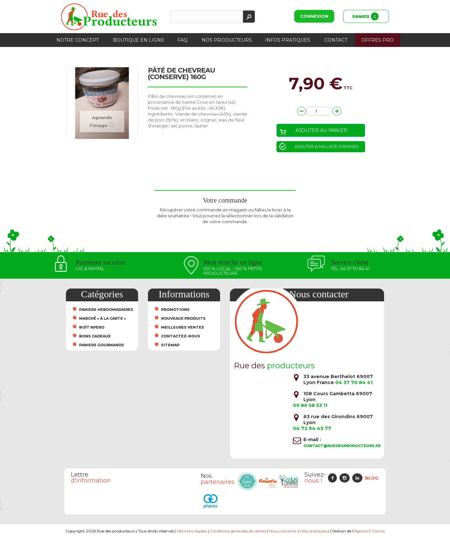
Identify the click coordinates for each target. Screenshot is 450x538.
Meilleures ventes (182, 327)
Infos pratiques (287, 40)
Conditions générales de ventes (237, 530)
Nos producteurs (227, 40)
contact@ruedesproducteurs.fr (341, 445)
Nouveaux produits (183, 318)
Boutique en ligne (138, 40)
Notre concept (77, 40)
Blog (371, 478)
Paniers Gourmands (101, 345)
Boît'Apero (91, 327)
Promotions (175, 310)
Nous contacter (283, 530)
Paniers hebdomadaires (106, 310)
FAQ (182, 40)
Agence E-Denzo (371, 530)
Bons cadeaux (95, 336)
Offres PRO (377, 40)
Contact (335, 40)
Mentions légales (190, 530)
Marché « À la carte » (102, 318)
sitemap (170, 345)
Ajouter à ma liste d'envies (326, 146)
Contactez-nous (180, 336)
